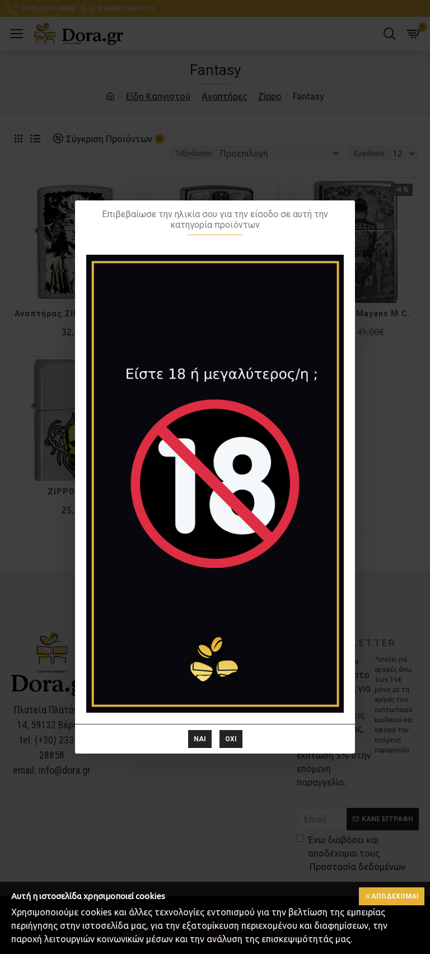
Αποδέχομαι (395, 896)
